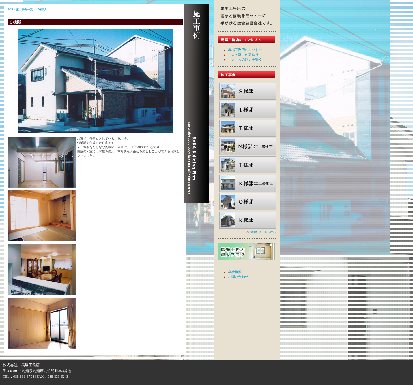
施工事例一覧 (24, 9)
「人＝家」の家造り (243, 55)
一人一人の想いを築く (245, 59)
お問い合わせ (238, 277)
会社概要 (235, 272)
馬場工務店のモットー (245, 50)
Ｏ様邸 (41, 9)
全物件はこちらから (263, 231)
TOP (10, 9)
